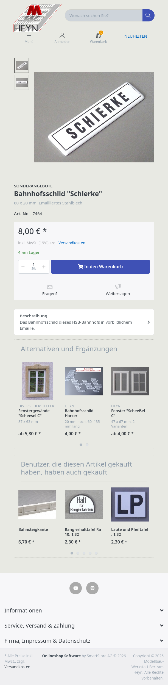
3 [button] (84, 553)
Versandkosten (71, 242)
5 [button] (96, 553)
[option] (94, 117)
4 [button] (90, 553)
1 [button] (81, 444)
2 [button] (87, 444)
